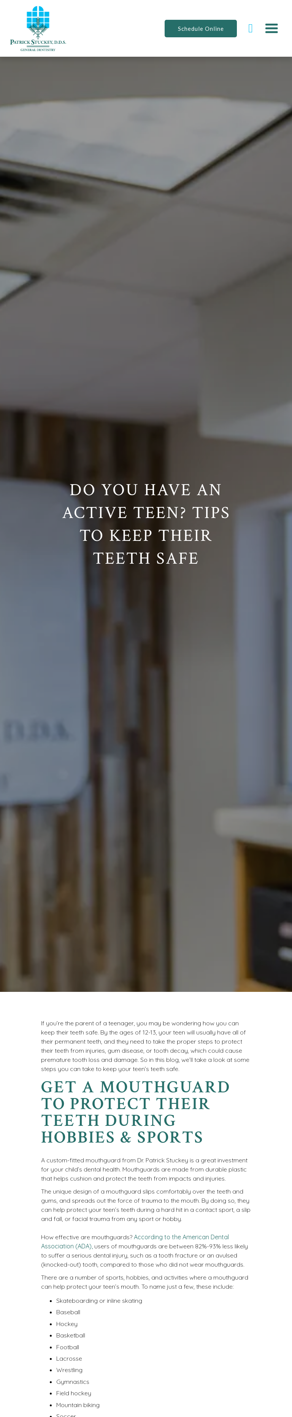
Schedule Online (201, 28)
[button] (271, 28)
